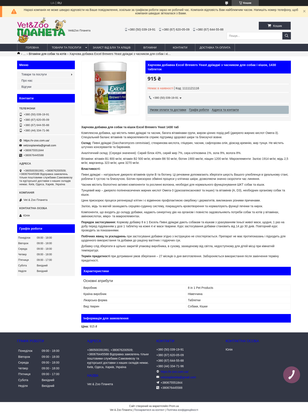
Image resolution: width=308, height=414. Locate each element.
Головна (32, 47)
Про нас (27, 80)
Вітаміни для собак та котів (48, 54)
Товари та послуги (66, 47)
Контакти (180, 47)
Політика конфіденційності (182, 409)
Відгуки (26, 86)
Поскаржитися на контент (149, 409)
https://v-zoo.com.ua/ (36, 140)
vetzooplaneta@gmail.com (39, 145)
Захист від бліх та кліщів (111, 47)
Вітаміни (150, 47)
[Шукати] (286, 36)
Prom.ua (174, 406)
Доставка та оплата (215, 47)
